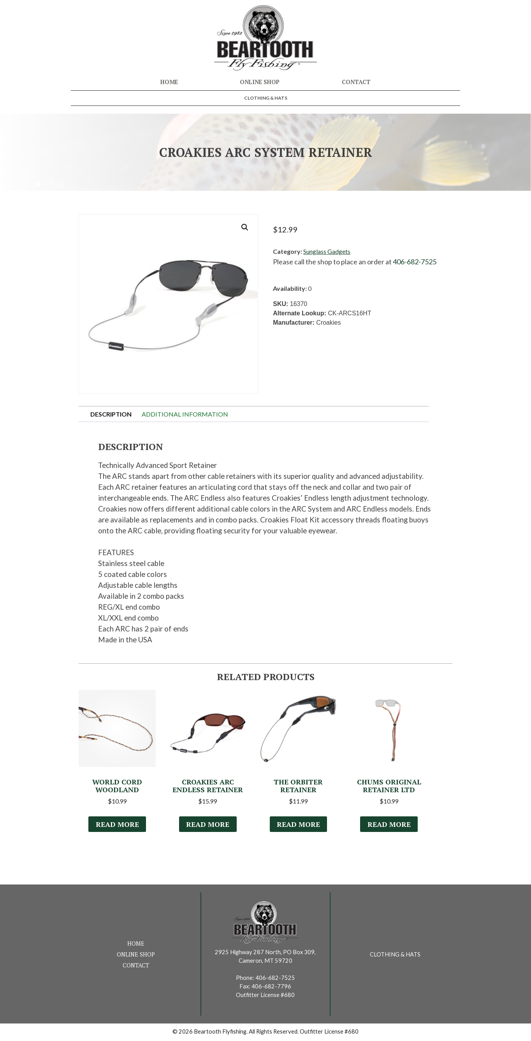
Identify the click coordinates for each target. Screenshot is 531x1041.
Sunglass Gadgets (326, 251)
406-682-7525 (414, 261)
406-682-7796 (271, 987)
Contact (356, 82)
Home (169, 82)
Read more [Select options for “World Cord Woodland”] (117, 825)
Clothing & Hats (265, 98)
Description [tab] (111, 414)
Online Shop (260, 82)
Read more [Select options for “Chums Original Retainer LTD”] (389, 825)
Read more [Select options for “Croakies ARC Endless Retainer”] (208, 825)
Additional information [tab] (185, 414)
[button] (245, 227)
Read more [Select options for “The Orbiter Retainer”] (298, 825)
